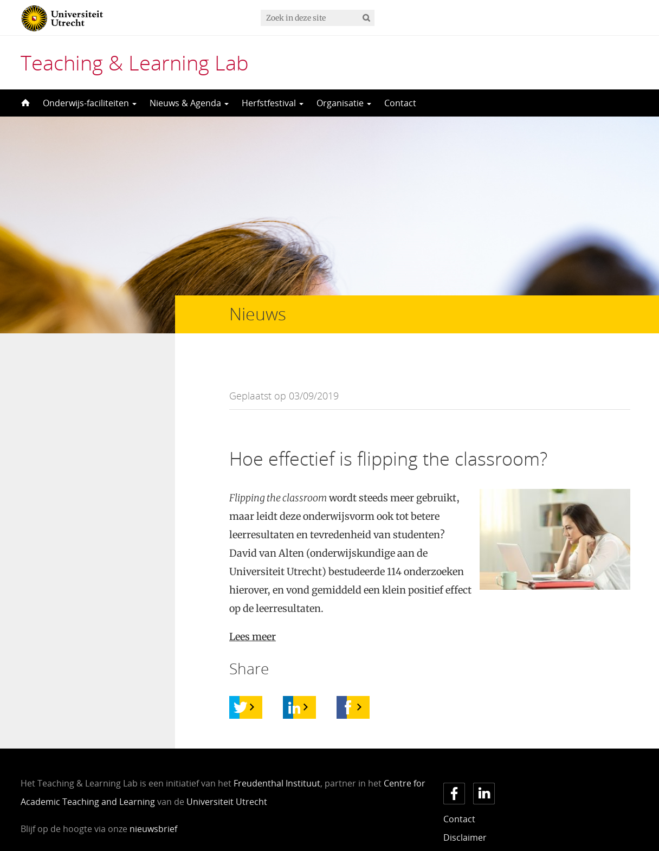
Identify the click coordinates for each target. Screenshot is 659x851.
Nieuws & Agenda (189, 103)
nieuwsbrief (153, 807)
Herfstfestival (272, 103)
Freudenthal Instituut (277, 762)
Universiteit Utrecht (226, 780)
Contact (400, 103)
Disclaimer (465, 816)
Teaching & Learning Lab (135, 62)
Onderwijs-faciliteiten (90, 103)
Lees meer (252, 615)
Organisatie (343, 103)
